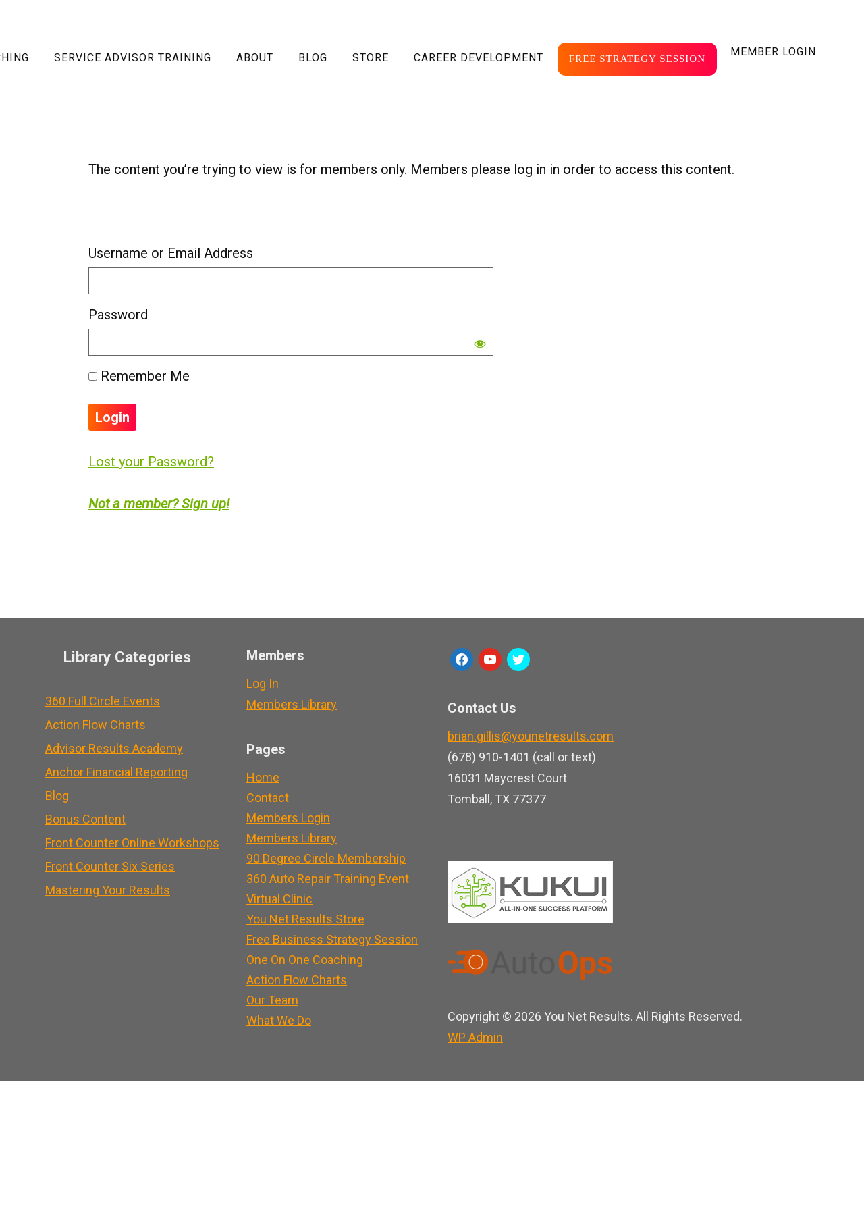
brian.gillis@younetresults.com (531, 736)
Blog (312, 57)
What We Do (278, 1020)
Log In (262, 683)
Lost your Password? (151, 462)
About (254, 57)
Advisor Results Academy (114, 748)
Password (118, 314)
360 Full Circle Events (102, 701)
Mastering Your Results (107, 890)
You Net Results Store (305, 919)
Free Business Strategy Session (332, 939)
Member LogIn (773, 51)
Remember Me (139, 376)
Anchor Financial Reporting (116, 772)
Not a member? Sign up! (159, 503)
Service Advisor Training (132, 57)
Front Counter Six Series (110, 866)
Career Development (478, 57)
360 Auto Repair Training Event (327, 878)
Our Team (272, 1000)
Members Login (288, 818)
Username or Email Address (170, 253)
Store (370, 57)
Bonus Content (85, 819)
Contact (267, 797)
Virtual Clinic (279, 899)
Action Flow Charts (95, 725)
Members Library (291, 704)
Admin (475, 1037)
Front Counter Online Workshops (132, 843)
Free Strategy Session (637, 58)
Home (262, 777)
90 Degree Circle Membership (326, 858)
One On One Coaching (304, 959)
